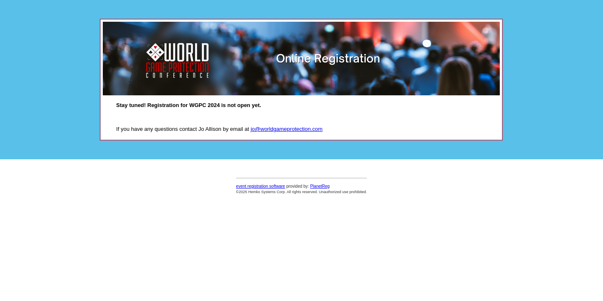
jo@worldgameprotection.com (287, 129)
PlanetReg (320, 186)
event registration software (260, 186)
